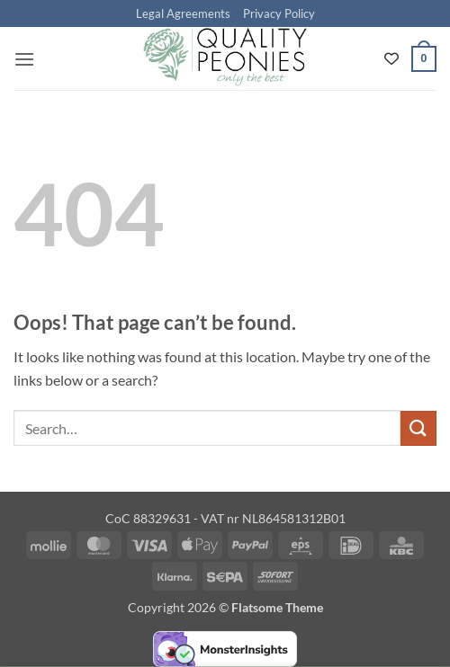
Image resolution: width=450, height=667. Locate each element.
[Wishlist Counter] (391, 58)
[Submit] (418, 428)
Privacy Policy (279, 13)
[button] (24, 59)
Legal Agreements (183, 13)
